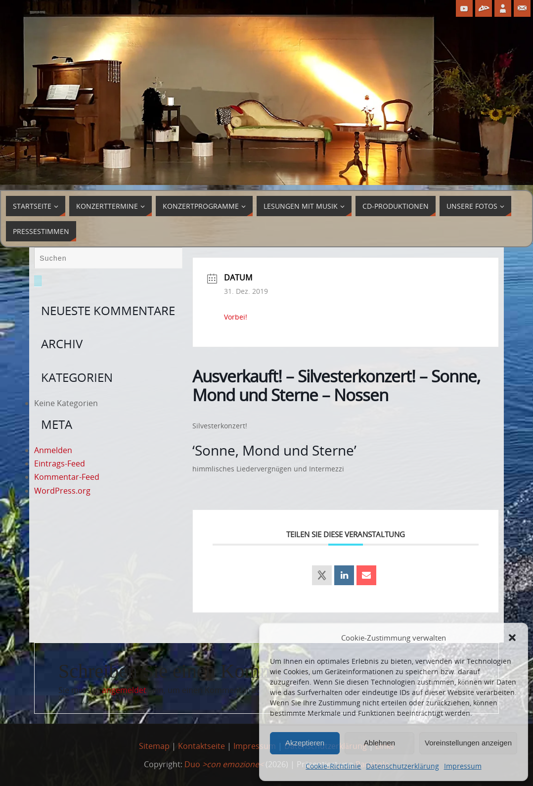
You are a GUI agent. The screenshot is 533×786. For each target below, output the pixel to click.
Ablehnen (379, 743)
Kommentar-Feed (66, 476)
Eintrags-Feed (59, 463)
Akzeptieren (304, 743)
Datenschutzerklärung (402, 766)
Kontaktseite (201, 745)
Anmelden (53, 450)
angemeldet (124, 690)
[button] (512, 638)
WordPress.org (62, 490)
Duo (224, 764)
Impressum (463, 766)
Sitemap (154, 745)
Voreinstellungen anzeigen (468, 743)
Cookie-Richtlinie (333, 766)
